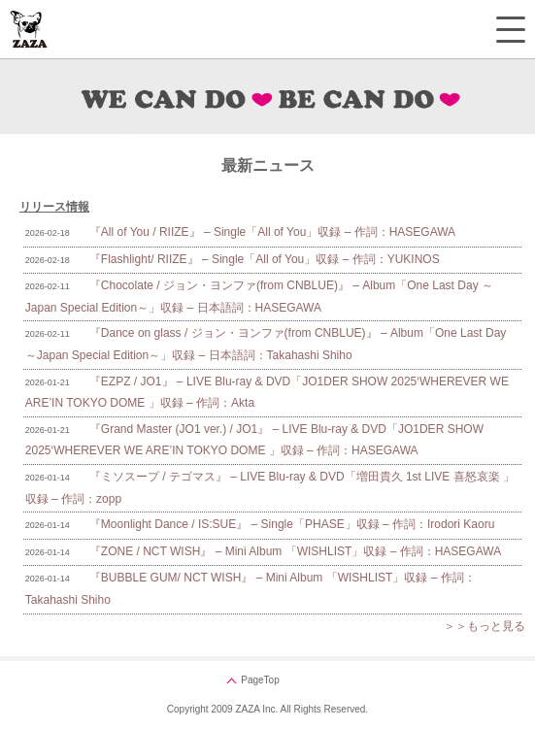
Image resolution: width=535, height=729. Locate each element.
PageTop (260, 680)
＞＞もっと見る (484, 626)
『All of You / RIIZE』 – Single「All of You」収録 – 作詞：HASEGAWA (272, 232)
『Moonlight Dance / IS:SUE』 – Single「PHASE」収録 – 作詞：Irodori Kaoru (292, 524)
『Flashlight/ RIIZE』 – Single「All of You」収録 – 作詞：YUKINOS (264, 259)
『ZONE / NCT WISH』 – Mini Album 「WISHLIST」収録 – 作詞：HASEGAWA (295, 551)
